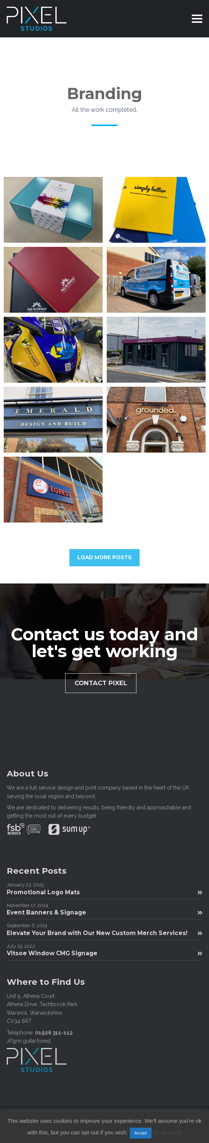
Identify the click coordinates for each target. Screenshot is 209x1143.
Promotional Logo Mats (104, 892)
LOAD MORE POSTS (104, 557)
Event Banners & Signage (104, 912)
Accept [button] (140, 1133)
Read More (167, 1132)
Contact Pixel (109, 683)
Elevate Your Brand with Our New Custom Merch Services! (104, 933)
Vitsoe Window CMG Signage (104, 953)
